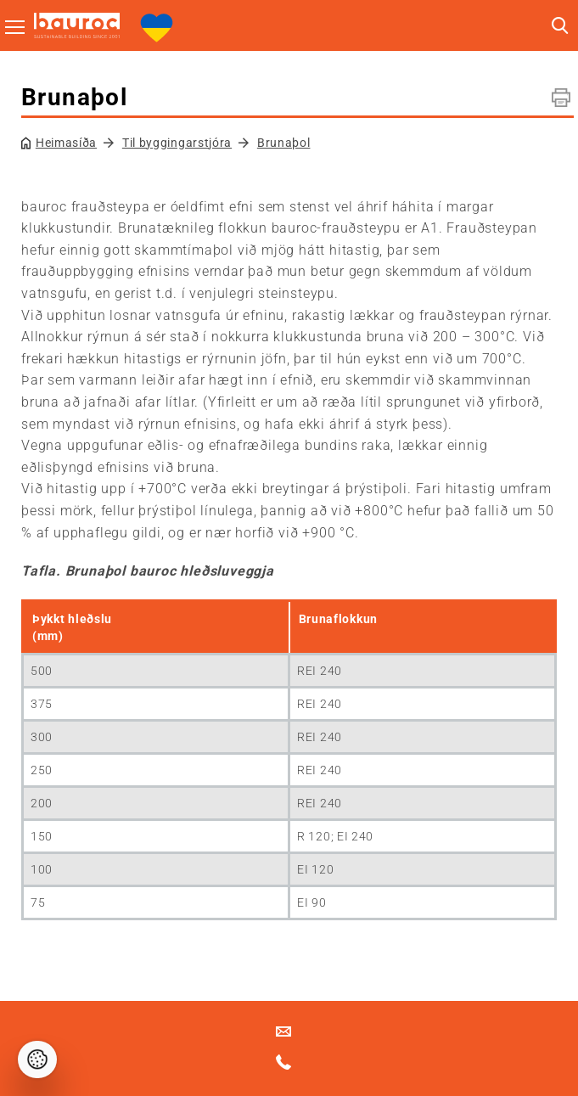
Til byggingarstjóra (177, 142)
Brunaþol (284, 142)
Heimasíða (66, 142)
